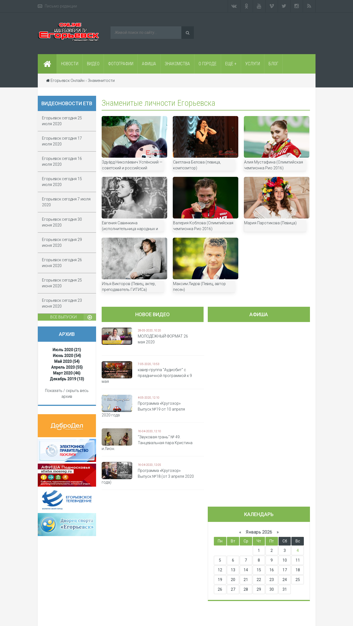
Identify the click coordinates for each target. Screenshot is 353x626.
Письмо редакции (61, 6)
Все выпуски (63, 317)
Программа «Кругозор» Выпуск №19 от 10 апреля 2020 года (143, 409)
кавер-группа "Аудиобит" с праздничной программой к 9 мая (147, 376)
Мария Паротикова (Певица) (270, 223)
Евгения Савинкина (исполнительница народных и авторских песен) (130, 229)
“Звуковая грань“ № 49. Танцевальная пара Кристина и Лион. (147, 443)
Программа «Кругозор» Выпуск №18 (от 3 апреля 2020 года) (148, 476)
